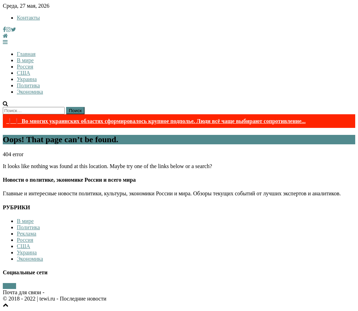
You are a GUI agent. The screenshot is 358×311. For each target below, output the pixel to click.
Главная (26, 54)
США (23, 73)
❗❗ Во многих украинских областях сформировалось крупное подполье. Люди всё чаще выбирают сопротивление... (156, 121)
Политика (28, 85)
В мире (25, 60)
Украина (27, 79)
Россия (25, 67)
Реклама (26, 234)
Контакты (28, 18)
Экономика (30, 92)
